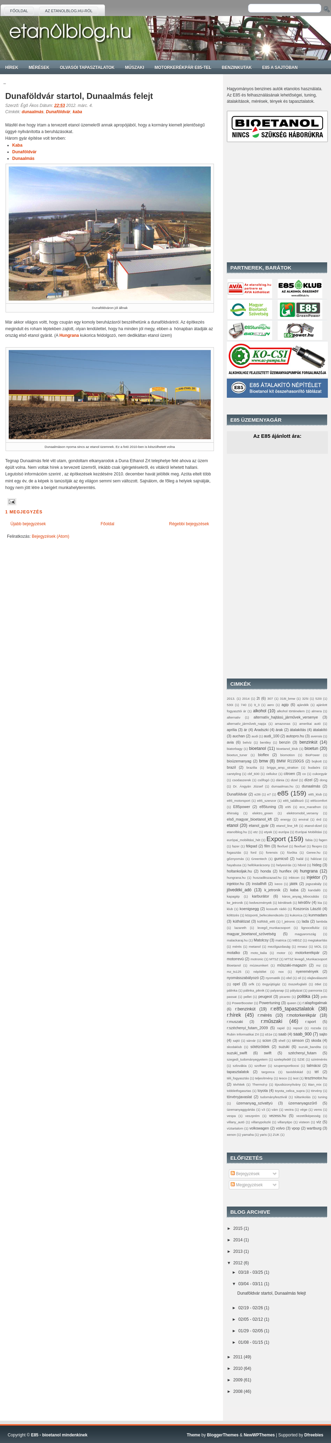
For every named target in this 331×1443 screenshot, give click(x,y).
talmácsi (314, 1065)
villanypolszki (261, 1122)
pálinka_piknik (254, 990)
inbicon (294, 877)
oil (299, 978)
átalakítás (298, 730)
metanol (255, 946)
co (304, 774)
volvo (280, 1128)
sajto (323, 1034)
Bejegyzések (245, 1173)
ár (245, 730)
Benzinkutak (237, 67)
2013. (231, 698)
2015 (238, 1228)
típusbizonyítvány (288, 1084)
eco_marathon (310, 807)
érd (318, 819)
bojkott (317, 761)
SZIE (301, 1059)
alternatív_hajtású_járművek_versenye (286, 717)
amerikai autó (310, 724)
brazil (231, 767)
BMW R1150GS (290, 761)
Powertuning (269, 1003)
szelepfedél (282, 1059)
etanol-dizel (313, 826)
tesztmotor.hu (316, 1078)
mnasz (302, 946)
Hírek (11, 67)
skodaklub (234, 1047)
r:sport (310, 1021)
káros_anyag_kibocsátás (300, 896)
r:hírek (234, 1015)
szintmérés (319, 1059)
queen (292, 1003)
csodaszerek (241, 780)
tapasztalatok (238, 1072)
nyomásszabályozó (243, 978)
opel (236, 984)
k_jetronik (272, 890)
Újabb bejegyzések (28, 523)
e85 (282, 793)
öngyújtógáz (271, 984)
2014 (245, 698)
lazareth (240, 928)
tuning (322, 1097)
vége (303, 1109)
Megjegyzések (247, 1184)
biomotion (287, 755)
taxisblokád (294, 1072)
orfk (251, 984)
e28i (257, 794)
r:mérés (265, 1015)
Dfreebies (313, 1435)
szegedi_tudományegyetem (247, 1059)
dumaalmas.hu (282, 786)
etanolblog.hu (237, 832)
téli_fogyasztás (238, 1078)
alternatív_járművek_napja (246, 724)
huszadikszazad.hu (267, 877)
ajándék (303, 705)
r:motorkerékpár (301, 1015)
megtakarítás (317, 940)
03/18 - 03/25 (250, 1272)
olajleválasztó (317, 978)
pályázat (296, 990)
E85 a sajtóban (280, 67)
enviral (303, 819)
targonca (267, 1072)
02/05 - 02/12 (250, 1319)
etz (255, 832)
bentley (265, 742)
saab (282, 1034)
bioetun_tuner (237, 755)
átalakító (320, 730)
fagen (323, 840)
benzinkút (308, 742)
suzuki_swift (237, 1053)
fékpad (251, 846)
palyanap (277, 990)
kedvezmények (260, 903)
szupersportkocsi (286, 1066)
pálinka (232, 990)
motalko (233, 953)
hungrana (309, 871)
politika (303, 996)
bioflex (263, 755)
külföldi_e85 (266, 921)
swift (267, 1053)
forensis (272, 852)
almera (316, 711)
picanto (284, 997)
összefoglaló (297, 984)
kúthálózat (241, 921)
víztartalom (235, 1128)
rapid (280, 1028)
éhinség (233, 813)
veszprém (252, 1116)
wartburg (314, 1128)
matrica (280, 940)
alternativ (233, 717)
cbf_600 (253, 774)
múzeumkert (259, 965)
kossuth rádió (276, 909)
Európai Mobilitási (308, 832)
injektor (313, 877)
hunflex (285, 871)
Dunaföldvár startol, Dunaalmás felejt (79, 96)
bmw (263, 761)
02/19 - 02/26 (250, 1307)
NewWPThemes (259, 1435)
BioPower (313, 755)
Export (276, 839)
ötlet (318, 984)
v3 (263, 1109)
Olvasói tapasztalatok (87, 67)
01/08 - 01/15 (250, 1342)
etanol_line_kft (287, 826)
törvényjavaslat (239, 1097)
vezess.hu (277, 1116)
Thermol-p (260, 1084)
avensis (316, 736)
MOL (318, 946)
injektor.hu (235, 884)
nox (281, 971)
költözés (233, 915)
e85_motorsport (238, 800)
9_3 (257, 705)
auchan (238, 736)
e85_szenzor (266, 800)
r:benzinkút (245, 1009)
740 (243, 705)
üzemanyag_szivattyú (254, 1103)
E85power (241, 807)
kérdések (285, 903)
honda (265, 871)
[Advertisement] (270, 202)
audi (255, 736)
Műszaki (134, 67)
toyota (262, 1090)
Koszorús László (307, 909)
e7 (269, 794)
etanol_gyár (258, 825)
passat (232, 997)
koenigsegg (249, 909)
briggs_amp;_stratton (282, 767)
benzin (284, 742)
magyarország (305, 934)
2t (258, 698)
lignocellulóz (310, 928)
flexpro (317, 846)
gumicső (281, 858)
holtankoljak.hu (239, 871)
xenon (231, 1134)
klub (230, 909)
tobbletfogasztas (239, 1091)
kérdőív (304, 902)
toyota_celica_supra (290, 1091)
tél (316, 1072)
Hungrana (69, 335)
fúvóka (292, 852)
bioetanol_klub (287, 749)
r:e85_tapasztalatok (292, 1008)
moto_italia (259, 953)
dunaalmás (33, 111)
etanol (232, 825)
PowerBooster (242, 1003)
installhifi (259, 884)
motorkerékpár (307, 953)
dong (323, 780)
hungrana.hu (236, 877)
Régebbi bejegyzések (189, 523)
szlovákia (239, 1066)
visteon (304, 1122)
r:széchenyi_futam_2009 (247, 1028)
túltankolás (302, 1097)
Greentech (259, 859)
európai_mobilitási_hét (243, 840)
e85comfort (318, 800)
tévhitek (239, 1084)
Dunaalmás (23, 158)
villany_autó (236, 1122)
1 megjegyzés (24, 512)
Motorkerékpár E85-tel (182, 67)
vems (318, 1109)
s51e (268, 1034)
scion (266, 1040)
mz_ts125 (234, 971)
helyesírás (284, 865)
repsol (297, 1028)
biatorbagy (235, 749)
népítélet (259, 971)
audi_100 (271, 736)
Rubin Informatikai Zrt (243, 1034)
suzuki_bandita (310, 1047)
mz (318, 965)
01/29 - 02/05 (250, 1330)
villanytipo (285, 1122)
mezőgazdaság (279, 946)
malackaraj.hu (237, 940)
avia (230, 742)
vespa (231, 1116)
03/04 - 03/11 (250, 1283)
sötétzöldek (260, 1047)
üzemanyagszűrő (302, 1103)
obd (289, 978)
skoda (316, 1040)
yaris (263, 1134)
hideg (316, 865)
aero (270, 705)
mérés (237, 946)
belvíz (247, 742)
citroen (289, 773)
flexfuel (282, 846)
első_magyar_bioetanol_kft (249, 819)
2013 (238, 1251)
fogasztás (234, 852)
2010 (238, 1368)
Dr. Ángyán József (248, 786)
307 (270, 698)
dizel (294, 780)
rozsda (316, 1028)
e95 (288, 807)
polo (324, 997)
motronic (257, 959)
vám (275, 1109)
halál (299, 859)
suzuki (284, 1047)
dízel (309, 780)
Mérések (39, 67)
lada (305, 921)
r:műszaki (272, 1021)
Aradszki (261, 730)
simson (298, 1040)
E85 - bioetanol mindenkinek (59, 1435)
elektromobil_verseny (302, 813)
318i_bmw (287, 698)
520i (318, 698)
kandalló (314, 890)
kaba (77, 111)
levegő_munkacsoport (273, 928)
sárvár (251, 1040)
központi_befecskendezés (264, 915)
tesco (283, 1078)
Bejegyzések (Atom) (50, 536)
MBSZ (297, 940)
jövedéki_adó (239, 889)
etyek (268, 832)
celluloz (271, 774)
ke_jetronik (235, 903)
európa (283, 832)
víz (318, 1122)
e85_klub (315, 794)
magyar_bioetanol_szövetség (251, 934)
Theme (193, 1435)
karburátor (260, 896)
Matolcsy (261, 940)
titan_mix (314, 1084)
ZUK (276, 1134)
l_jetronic (288, 921)
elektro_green (262, 813)
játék (294, 884)
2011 (238, 1357)
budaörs (314, 767)
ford (253, 852)
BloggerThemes (223, 1435)
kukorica (296, 915)
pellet (248, 997)
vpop (296, 1128)
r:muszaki (235, 1021)
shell (281, 1040)
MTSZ (273, 959)
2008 (238, 1391)
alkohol (259, 710)
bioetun (311, 748)
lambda (321, 921)
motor (281, 953)
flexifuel (300, 846)
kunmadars (318, 915)
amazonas (282, 724)
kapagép (233, 896)
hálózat (316, 859)
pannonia (315, 990)
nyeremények (307, 971)
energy (285, 819)
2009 (238, 1380)
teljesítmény (264, 1078)
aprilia (232, 730)
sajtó (236, 1040)
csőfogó (263, 780)
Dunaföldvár (58, 111)
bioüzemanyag (239, 761)
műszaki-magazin (291, 965)
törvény (316, 1091)
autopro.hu (295, 736)
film (267, 846)
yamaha (248, 1134)
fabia (309, 840)
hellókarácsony (259, 865)
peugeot (265, 996)
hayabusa (234, 865)
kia (320, 903)
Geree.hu (314, 852)
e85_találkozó (293, 800)
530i (230, 705)
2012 (238, 1262)
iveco (278, 884)
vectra (288, 1109)
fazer (235, 846)
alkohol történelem (291, 711)
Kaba (17, 145)
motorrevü (235, 959)
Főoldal (19, 11)
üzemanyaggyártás (241, 1109)
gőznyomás (235, 859)
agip (285, 705)
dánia (280, 780)
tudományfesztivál (273, 1097)
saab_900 (302, 1034)
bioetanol (257, 748)
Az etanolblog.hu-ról (68, 11)
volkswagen (259, 1128)
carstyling (234, 774)
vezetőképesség (308, 1116)
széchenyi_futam (302, 1053)
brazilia (251, 767)
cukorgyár (320, 774)
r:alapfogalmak (314, 1003)
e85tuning (268, 807)
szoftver (260, 1066)
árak (279, 730)
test (295, 1078)
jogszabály (313, 884)
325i (305, 698)
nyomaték (272, 978)
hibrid (302, 865)
